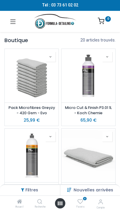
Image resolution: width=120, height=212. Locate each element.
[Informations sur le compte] (100, 201)
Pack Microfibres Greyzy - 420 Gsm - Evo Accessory (32, 110)
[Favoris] (80, 201)
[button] (93, 190)
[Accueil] (19, 202)
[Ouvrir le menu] (60, 203)
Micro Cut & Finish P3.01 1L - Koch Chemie (88, 110)
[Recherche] (40, 202)
